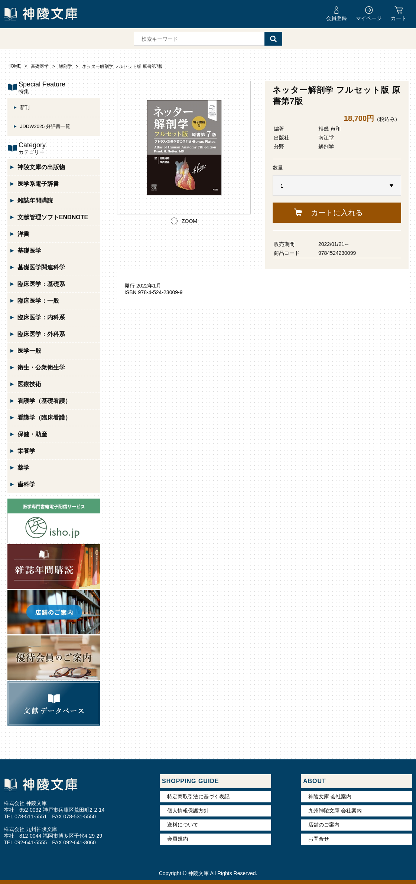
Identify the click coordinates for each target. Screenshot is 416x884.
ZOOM (189, 221)
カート (398, 18)
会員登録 (336, 18)
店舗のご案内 (323, 825)
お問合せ (318, 839)
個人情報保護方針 (188, 811)
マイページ (369, 18)
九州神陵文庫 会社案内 (335, 811)
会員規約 (177, 839)
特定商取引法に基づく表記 (198, 796)
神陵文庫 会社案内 (329, 796)
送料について (182, 825)
